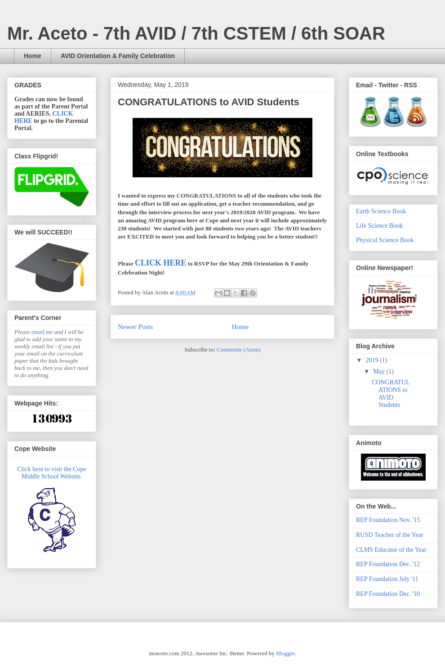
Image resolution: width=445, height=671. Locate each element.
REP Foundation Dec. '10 (388, 593)
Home (32, 55)
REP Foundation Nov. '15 (388, 520)
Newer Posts (135, 326)
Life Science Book (379, 225)
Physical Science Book (385, 240)
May (379, 371)
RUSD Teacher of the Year (389, 534)
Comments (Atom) (239, 349)
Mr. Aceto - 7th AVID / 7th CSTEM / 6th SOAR (196, 33)
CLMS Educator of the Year (391, 549)
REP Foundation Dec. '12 (388, 564)
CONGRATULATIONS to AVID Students (208, 102)
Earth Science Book (381, 211)
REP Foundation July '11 (387, 579)
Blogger (285, 653)
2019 (373, 360)
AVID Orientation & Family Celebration (118, 55)
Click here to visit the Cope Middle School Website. (51, 473)
